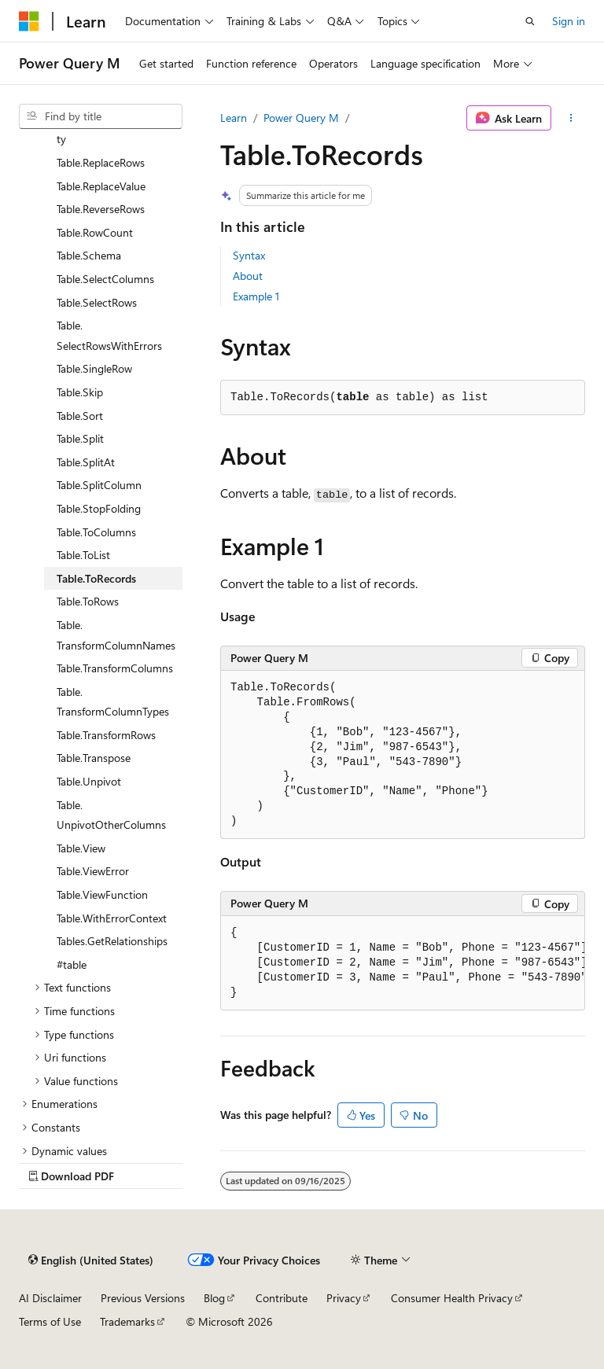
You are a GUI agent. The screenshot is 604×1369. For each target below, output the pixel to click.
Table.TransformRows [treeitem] (106, 734)
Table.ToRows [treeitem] (88, 601)
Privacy (343, 1297)
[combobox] (100, 116)
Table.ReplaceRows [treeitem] (101, 162)
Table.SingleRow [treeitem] (94, 368)
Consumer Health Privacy (452, 1297)
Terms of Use (50, 1321)
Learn (233, 117)
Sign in (568, 20)
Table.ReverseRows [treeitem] (101, 208)
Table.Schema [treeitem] (89, 255)
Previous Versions (143, 1297)
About (248, 275)
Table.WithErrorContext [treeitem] (112, 918)
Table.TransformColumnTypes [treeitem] (113, 701)
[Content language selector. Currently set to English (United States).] (91, 1260)
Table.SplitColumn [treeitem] (99, 484)
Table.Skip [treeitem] (80, 392)
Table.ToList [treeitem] (83, 554)
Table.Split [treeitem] (80, 438)
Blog (214, 1297)
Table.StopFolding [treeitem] (99, 508)
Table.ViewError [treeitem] (93, 870)
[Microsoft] (29, 21)
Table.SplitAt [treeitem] (86, 461)
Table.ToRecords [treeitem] (96, 578)
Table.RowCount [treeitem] (95, 232)
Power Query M (301, 117)
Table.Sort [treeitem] (80, 415)
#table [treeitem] (72, 964)
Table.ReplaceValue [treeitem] (101, 185)
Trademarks (127, 1321)
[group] (402, 963)
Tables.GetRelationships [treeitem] (112, 940)
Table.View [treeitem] (81, 848)
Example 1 (256, 296)
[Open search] (530, 21)
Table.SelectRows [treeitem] (97, 302)
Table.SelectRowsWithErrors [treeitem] (109, 335)
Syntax (249, 255)
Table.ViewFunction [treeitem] (102, 894)
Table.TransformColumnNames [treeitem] (116, 635)
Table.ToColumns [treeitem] (96, 531)
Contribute (282, 1297)
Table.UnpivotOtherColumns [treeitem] (111, 815)
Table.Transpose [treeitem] (94, 757)
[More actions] (571, 118)
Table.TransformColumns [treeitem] (115, 668)
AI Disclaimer (50, 1297)
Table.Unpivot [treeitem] (89, 781)
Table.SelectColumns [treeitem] (105, 278)
